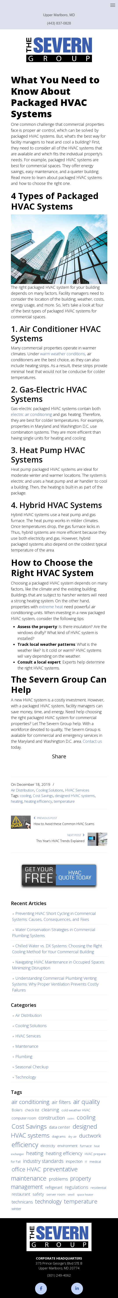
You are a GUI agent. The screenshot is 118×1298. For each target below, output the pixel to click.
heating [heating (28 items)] (34, 1153)
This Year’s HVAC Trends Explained (60, 841)
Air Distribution (22, 790)
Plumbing (23, 1056)
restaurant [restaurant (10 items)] (21, 1194)
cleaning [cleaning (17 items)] (50, 1110)
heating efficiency (38, 801)
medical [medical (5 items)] (95, 1161)
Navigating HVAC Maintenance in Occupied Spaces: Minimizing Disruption (58, 964)
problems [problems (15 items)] (58, 1179)
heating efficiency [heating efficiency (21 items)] (64, 1153)
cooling (25, 795)
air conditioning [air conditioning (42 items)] (30, 1101)
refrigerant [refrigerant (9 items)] (53, 1187)
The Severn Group (59, 49)
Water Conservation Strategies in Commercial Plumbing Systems (53, 932)
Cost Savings (43, 795)
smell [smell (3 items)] (71, 1194)
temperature (64, 801)
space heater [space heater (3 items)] (85, 1194)
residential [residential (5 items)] (98, 1187)
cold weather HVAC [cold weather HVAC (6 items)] (76, 1110)
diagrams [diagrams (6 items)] (59, 1136)
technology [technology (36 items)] (48, 1201)
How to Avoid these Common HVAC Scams (64, 824)
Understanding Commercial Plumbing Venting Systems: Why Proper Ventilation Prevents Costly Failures (55, 984)
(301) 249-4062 (59, 1275)
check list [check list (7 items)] (32, 1110)
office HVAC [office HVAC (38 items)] (26, 1169)
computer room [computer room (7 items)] (24, 1118)
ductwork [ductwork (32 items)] (90, 1135)
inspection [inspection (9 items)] (74, 1161)
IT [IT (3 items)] (86, 1162)
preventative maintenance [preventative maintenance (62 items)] (44, 1173)
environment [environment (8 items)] (67, 1145)
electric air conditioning (31, 414)
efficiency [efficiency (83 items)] (25, 1144)
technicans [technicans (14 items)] (22, 1202)
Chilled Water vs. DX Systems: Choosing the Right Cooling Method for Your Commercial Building (57, 948)
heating (17, 801)
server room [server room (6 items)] (55, 1194)
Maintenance (26, 1046)
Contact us (92, 741)
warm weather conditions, (63, 353)
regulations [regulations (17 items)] (76, 1187)
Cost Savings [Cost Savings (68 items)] (29, 1126)
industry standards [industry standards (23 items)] (43, 1161)
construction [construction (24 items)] (52, 1117)
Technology (25, 1077)
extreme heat (51, 606)
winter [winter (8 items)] (16, 1208)
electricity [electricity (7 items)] (48, 1145)
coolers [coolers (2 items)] (70, 1118)
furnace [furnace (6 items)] (86, 1145)
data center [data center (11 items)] (59, 1127)
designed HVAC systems (75, 795)
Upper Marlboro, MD (59, 15)
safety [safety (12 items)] (38, 1194)
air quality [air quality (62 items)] (86, 1101)
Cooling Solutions (49, 790)
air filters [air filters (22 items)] (61, 1102)
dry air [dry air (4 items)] (72, 1137)
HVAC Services (77, 790)
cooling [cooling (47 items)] (86, 1117)
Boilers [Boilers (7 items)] (17, 1110)
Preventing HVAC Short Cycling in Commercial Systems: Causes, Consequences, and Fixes (54, 916)
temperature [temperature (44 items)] (80, 1201)
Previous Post (45, 818)
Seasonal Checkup (31, 1066)
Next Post (76, 835)
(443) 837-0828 (59, 23)
